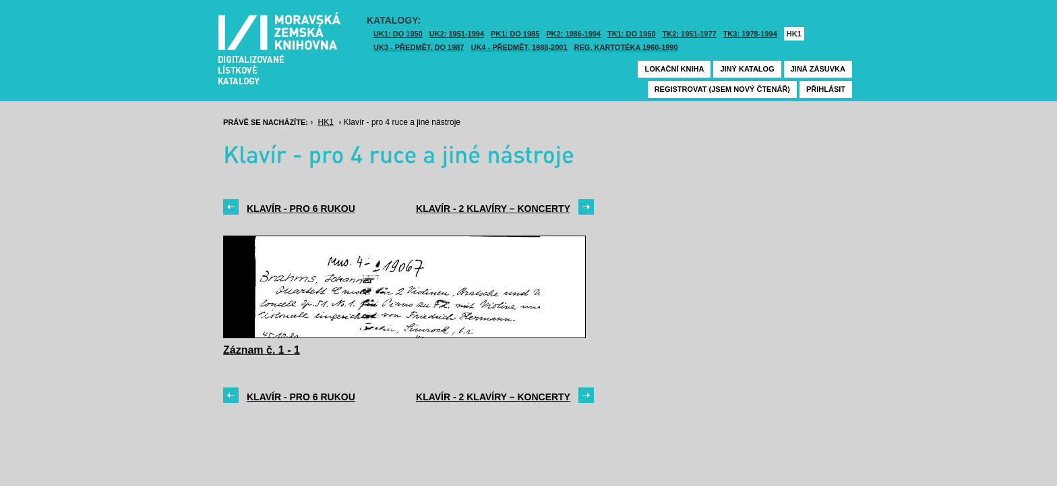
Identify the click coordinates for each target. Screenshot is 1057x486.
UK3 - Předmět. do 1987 (418, 47)
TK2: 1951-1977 (690, 34)
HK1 (794, 34)
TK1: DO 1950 (631, 34)
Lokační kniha (674, 69)
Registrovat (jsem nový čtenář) (722, 89)
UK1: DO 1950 (398, 34)
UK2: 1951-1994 (456, 34)
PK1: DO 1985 (515, 34)
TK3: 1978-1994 (750, 34)
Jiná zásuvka (818, 69)
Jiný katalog (747, 69)
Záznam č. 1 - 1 (261, 350)
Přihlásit (825, 89)
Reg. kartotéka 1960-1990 (626, 47)
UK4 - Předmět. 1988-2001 (519, 47)
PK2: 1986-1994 (573, 34)
